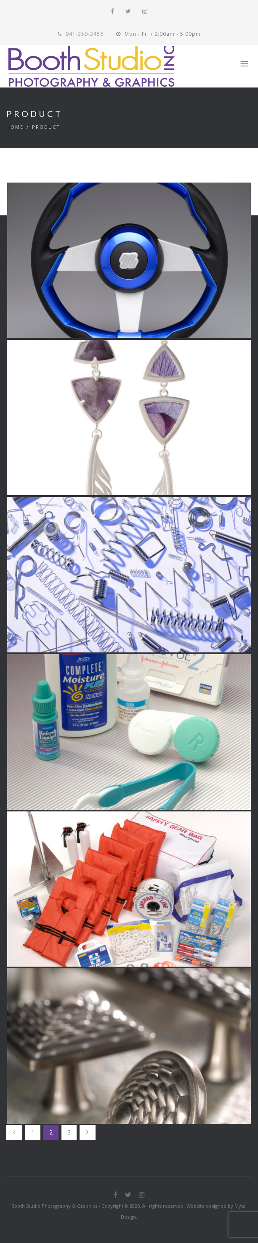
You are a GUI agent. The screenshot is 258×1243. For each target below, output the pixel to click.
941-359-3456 (81, 33)
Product (46, 127)
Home (15, 127)
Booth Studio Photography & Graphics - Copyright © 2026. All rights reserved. (98, 1206)
